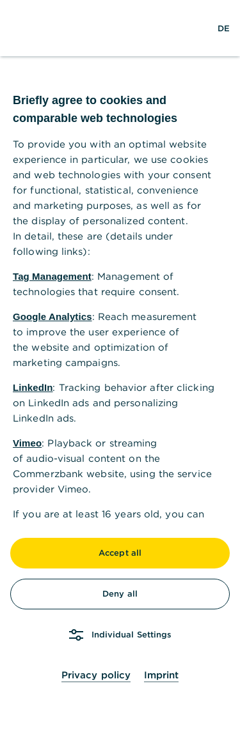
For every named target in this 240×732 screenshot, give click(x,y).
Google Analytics (52, 316)
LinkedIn (32, 387)
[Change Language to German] (224, 28)
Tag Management (52, 276)
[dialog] (120, 366)
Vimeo (27, 443)
